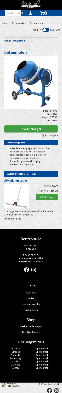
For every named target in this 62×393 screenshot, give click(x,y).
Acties (31, 298)
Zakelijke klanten (31, 332)
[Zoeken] (22, 13)
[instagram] (34, 273)
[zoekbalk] (13, 13)
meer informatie (12, 218)
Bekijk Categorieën (31, 40)
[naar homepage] (31, 5)
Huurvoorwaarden (31, 304)
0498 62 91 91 (31, 255)
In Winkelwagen (31, 129)
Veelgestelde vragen (31, 326)
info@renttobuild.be (31, 258)
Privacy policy (31, 310)
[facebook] (27, 273)
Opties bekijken (49, 135)
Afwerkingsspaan (16, 180)
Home (5, 23)
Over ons (31, 292)
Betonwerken (19, 23)
